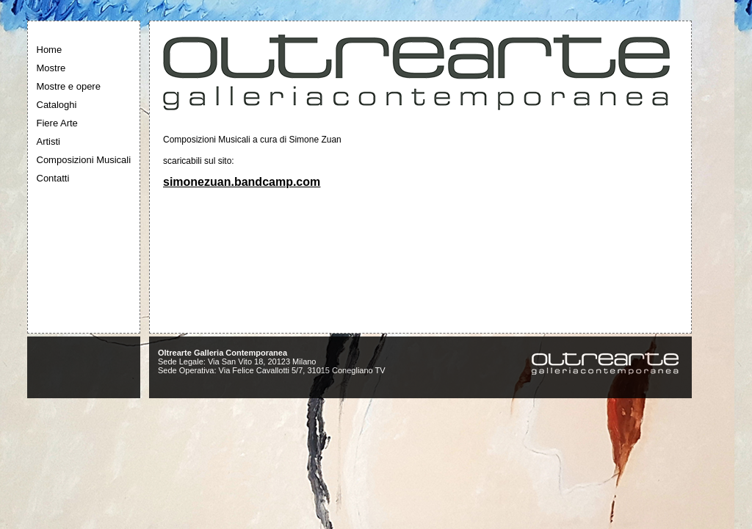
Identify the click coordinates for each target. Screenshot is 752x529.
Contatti (53, 178)
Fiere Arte (57, 123)
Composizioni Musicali (84, 159)
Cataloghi (57, 104)
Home (49, 49)
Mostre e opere (69, 86)
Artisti (49, 141)
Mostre (51, 67)
